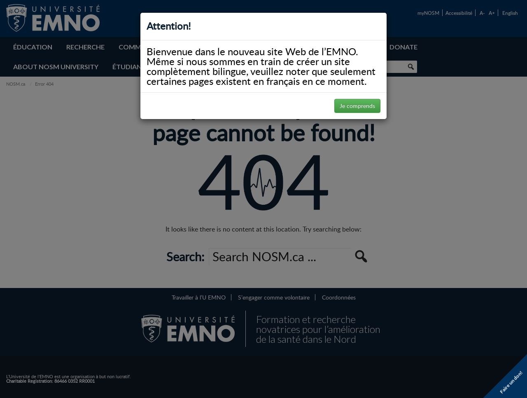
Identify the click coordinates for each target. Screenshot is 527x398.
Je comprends (357, 106)
